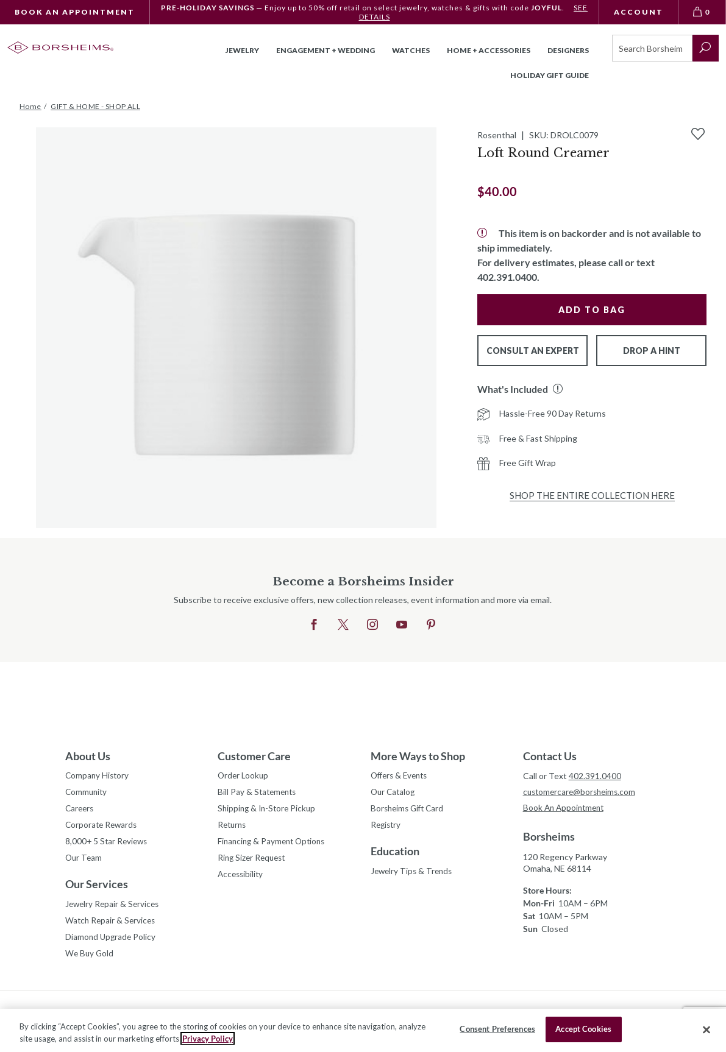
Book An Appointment (75, 11)
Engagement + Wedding (325, 50)
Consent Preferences (497, 1029)
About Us (87, 756)
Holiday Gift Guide (549, 75)
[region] (363, 1030)
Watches (411, 50)
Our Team (84, 861)
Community (87, 793)
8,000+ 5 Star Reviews (108, 844)
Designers (568, 50)
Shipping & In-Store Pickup (269, 810)
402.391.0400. (508, 277)
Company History (98, 776)
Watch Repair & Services (111, 925)
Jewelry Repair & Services (114, 908)
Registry (387, 827)
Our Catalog (394, 793)
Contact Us (550, 756)
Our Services (96, 888)
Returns (233, 827)
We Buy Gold (90, 960)
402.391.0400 (595, 776)
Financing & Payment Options (274, 844)
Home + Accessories (488, 50)
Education (395, 854)
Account (638, 11)
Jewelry (242, 50)
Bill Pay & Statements (259, 792)
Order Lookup (244, 776)
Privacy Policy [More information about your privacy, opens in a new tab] (207, 1038)
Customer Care (254, 756)
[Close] (706, 1029)
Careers (80, 810)
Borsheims (549, 837)
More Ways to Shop (418, 756)
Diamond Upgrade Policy (111, 942)
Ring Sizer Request (254, 861)
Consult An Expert (532, 350)
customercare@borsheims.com (582, 792)
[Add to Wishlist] (697, 134)
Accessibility (242, 879)
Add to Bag (591, 310)
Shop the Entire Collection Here (592, 495)
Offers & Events (402, 776)
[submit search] (705, 48)
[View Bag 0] (702, 12)
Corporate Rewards (102, 827)
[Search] (652, 48)
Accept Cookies (583, 1029)
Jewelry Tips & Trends (413, 874)
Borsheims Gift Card (409, 810)
